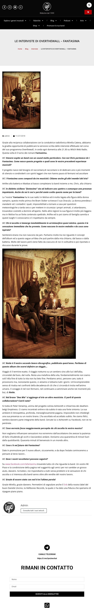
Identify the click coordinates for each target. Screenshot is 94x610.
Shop (36, 26)
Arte (83, 21)
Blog (53, 21)
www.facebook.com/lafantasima (21, 464)
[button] (89, 5)
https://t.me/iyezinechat (47, 558)
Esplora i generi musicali (15, 21)
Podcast (68, 21)
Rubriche (38, 21)
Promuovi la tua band (55, 25)
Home (20, 49)
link (65, 484)
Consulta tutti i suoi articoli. (33, 511)
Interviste (34, 49)
